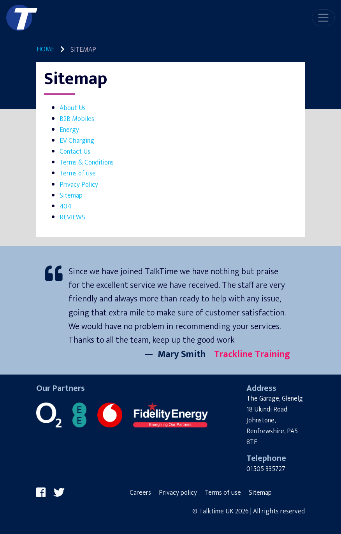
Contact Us (75, 151)
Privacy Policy (79, 184)
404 (65, 206)
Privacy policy (178, 492)
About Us (73, 108)
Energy (69, 129)
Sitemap (71, 195)
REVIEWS (72, 217)
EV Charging (77, 140)
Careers (140, 492)
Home (45, 49)
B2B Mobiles (77, 118)
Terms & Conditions (87, 162)
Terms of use (78, 173)
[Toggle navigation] (323, 17)
